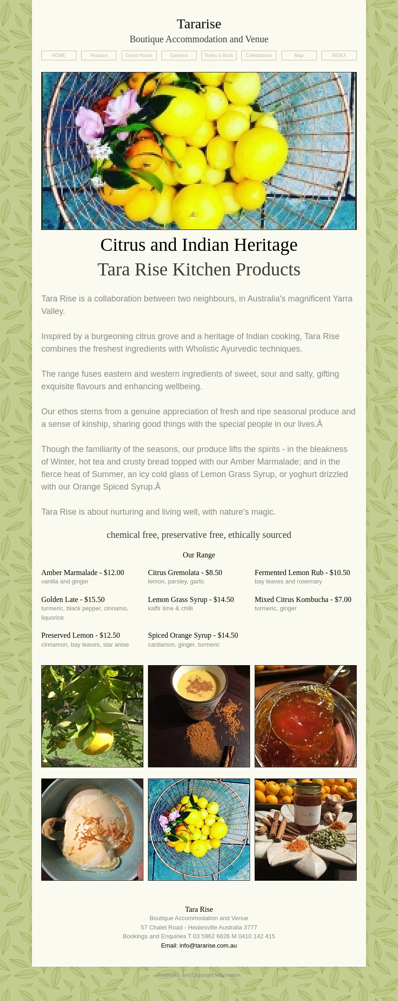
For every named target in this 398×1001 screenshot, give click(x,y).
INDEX (339, 55)
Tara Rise (199, 909)
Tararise (199, 23)
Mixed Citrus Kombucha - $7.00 (303, 599)
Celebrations (259, 55)
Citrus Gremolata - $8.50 (185, 572)
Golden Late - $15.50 (73, 599)
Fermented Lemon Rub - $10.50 (302, 572)
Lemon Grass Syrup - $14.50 (191, 599)
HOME (59, 55)
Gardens (179, 55)
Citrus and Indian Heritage (198, 244)
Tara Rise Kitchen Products (199, 269)
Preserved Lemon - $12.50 (80, 635)
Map (299, 55)
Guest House (138, 55)
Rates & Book (219, 55)
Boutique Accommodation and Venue (198, 39)
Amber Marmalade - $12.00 (82, 572)
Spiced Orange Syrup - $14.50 (193, 635)
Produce (99, 55)
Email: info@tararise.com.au (199, 945)
